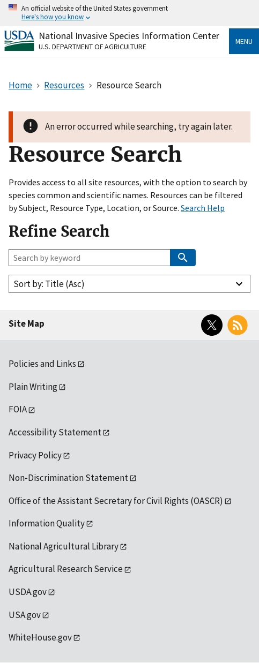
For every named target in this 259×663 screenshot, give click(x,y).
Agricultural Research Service (66, 569)
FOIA (18, 409)
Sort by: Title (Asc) (49, 284)
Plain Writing (33, 387)
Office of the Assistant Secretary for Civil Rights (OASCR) (116, 501)
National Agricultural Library (64, 546)
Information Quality (47, 523)
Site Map (27, 323)
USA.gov (25, 615)
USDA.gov (28, 592)
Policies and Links (42, 364)
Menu (244, 41)
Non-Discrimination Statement (68, 478)
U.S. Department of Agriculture (92, 46)
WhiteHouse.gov (40, 637)
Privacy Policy (35, 455)
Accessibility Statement (55, 432)
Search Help (203, 207)
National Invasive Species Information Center (129, 35)
